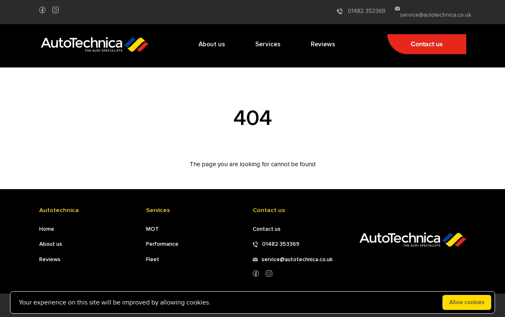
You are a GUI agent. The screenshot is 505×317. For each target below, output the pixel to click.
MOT (152, 229)
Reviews (323, 44)
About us (211, 44)
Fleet (152, 259)
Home (46, 229)
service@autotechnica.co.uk (430, 12)
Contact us (427, 44)
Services (268, 44)
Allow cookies (467, 302)
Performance (162, 244)
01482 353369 (361, 11)
